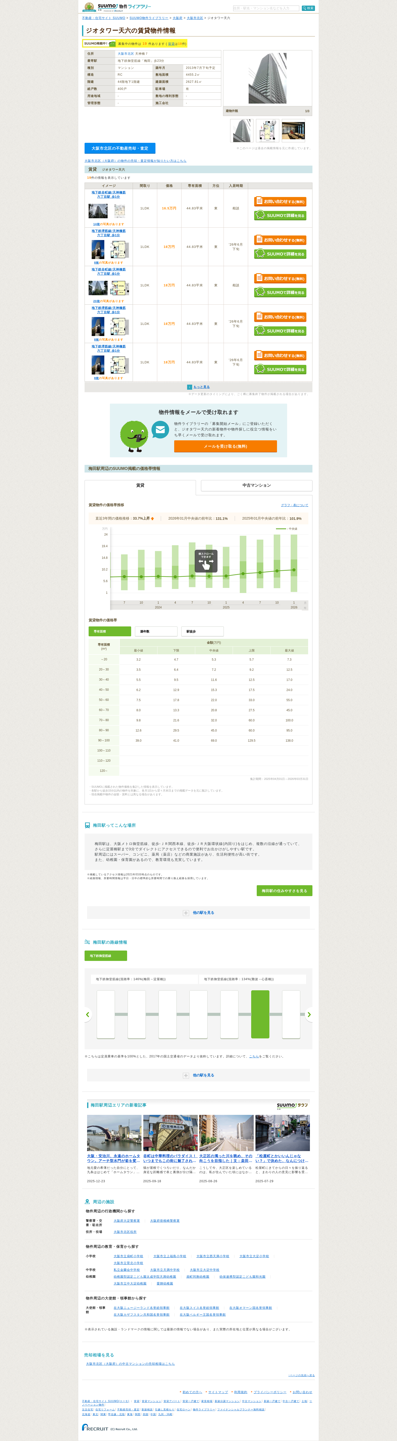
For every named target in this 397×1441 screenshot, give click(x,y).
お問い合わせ (302, 1392)
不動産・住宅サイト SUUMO (103, 18)
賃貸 (171, 44)
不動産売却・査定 (128, 1409)
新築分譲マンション (227, 1401)
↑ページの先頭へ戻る (301, 1375)
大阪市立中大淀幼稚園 (130, 1283)
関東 (103, 1414)
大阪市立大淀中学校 (205, 1270)
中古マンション (252, 1401)
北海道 (86, 1414)
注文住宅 (87, 1409)
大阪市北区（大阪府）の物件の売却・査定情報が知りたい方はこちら (136, 161)
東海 (130, 1414)
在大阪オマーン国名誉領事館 (250, 1308)
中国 (153, 1414)
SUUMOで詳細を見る (280, 215)
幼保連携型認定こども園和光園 (243, 1276)
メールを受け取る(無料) (225, 446)
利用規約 (240, 1392)
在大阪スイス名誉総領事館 (199, 1308)
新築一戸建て (272, 1401)
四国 (145, 1414)
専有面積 (100, 631)
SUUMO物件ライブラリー (149, 18)
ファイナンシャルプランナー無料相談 (241, 1409)
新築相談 (147, 1409)
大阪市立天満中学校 (165, 1270)
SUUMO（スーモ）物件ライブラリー (116, 7)
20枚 (96, 301)
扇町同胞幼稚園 (197, 1276)
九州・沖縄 (165, 1414)
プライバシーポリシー (270, 1392)
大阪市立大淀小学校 (254, 1256)
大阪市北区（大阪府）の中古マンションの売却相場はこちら (130, 1364)
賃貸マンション (151, 1401)
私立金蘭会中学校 (127, 1270)
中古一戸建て (291, 1401)
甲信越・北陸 (116, 1414)
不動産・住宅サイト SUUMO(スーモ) (105, 1401)
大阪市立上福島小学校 (169, 1256)
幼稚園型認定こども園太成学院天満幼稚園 (145, 1276)
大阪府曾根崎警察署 (165, 1220)
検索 (310, 8)
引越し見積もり (164, 1409)
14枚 (96, 224)
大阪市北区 (195, 18)
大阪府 (178, 18)
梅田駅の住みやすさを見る (284, 891)
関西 (138, 1414)
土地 (304, 1401)
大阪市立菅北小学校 (128, 1263)
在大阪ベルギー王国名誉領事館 (203, 1314)
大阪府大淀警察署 (127, 1220)
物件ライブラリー (204, 1409)
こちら (254, 1056)
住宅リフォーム (105, 1409)
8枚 (96, 262)
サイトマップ (218, 1392)
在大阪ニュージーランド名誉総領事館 (142, 1308)
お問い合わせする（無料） (280, 201)
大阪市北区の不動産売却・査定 (120, 148)
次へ (308, 1014)
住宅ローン (184, 1409)
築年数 (144, 631)
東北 (95, 1414)
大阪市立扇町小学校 (128, 1256)
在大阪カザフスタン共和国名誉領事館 (142, 1314)
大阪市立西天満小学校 (212, 1256)
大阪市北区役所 (125, 1232)
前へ (88, 1014)
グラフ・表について (294, 505)
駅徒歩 (191, 631)
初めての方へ (192, 1392)
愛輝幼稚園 (165, 1283)
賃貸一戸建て (191, 1401)
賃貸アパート (172, 1401)
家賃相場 (206, 1401)
